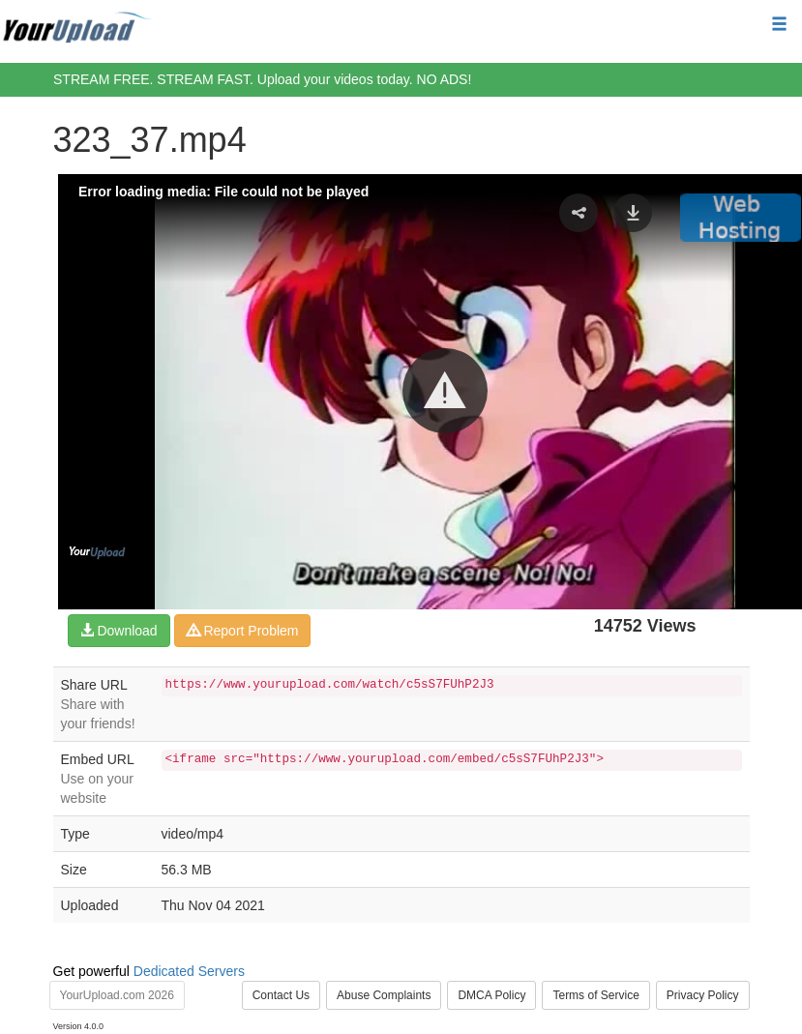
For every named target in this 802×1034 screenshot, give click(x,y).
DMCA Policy (491, 995)
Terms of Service (595, 995)
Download (119, 630)
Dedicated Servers (189, 971)
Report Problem (243, 630)
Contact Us (281, 995)
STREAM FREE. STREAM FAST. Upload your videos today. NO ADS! (262, 79)
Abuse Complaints (384, 995)
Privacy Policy (703, 995)
